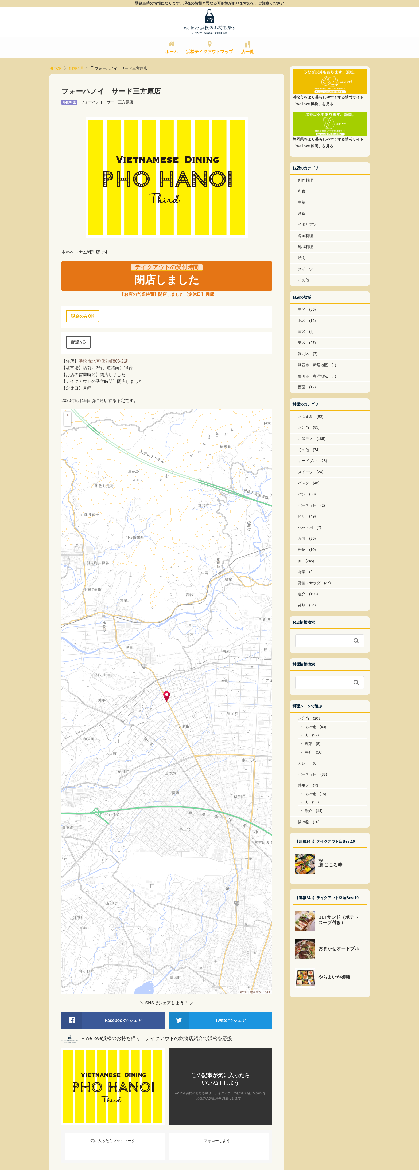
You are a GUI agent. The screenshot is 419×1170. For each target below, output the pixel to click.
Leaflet (243, 992)
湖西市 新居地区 (313, 365)
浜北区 (303, 354)
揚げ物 (303, 822)
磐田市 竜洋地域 (313, 376)
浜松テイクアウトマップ (209, 51)
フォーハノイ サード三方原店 (107, 102)
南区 (301, 331)
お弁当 (303, 427)
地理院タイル (258, 992)
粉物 (301, 549)
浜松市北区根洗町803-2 (101, 361)
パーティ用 (307, 505)
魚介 (301, 594)
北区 (301, 320)
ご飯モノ (305, 438)
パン (301, 494)
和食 (301, 191)
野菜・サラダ (309, 583)
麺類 (301, 605)
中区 (301, 309)
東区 (301, 343)
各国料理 (75, 68)
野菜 (301, 572)
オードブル (307, 461)
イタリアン (307, 224)
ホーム (171, 51)
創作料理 (305, 180)
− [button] (67, 422)
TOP (55, 68)
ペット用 (305, 527)
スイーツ (305, 269)
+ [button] (67, 415)
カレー (303, 763)
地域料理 (305, 247)
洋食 (301, 213)
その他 (303, 280)
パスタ (303, 483)
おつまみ (305, 416)
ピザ (301, 516)
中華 (301, 202)
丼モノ (303, 785)
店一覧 (247, 51)
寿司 (301, 538)
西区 (301, 387)
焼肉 (301, 258)
